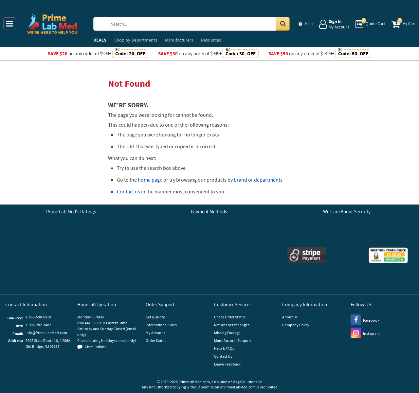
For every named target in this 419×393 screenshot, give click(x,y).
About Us (290, 316)
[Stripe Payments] (306, 256)
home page (150, 179)
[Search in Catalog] (283, 24)
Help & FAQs (224, 348)
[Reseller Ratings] (107, 238)
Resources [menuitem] (211, 40)
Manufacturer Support (232, 340)
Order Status (156, 340)
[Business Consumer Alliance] (71, 238)
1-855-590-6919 (38, 316)
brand (240, 179)
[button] (71, 274)
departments (268, 179)
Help (309, 24)
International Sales (161, 324)
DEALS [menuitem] (99, 40)
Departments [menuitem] (135, 40)
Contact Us (223, 356)
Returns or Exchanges (231, 324)
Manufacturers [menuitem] (179, 40)
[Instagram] (365, 332)
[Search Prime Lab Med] (197, 23)
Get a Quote (155, 316)
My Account (155, 332)
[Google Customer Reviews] (35, 238)
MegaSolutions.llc (247, 381)
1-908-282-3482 (38, 324)
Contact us (128, 191)
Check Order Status (230, 316)
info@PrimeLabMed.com (46, 332)
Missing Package (227, 332)
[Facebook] (365, 319)
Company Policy (295, 324)
